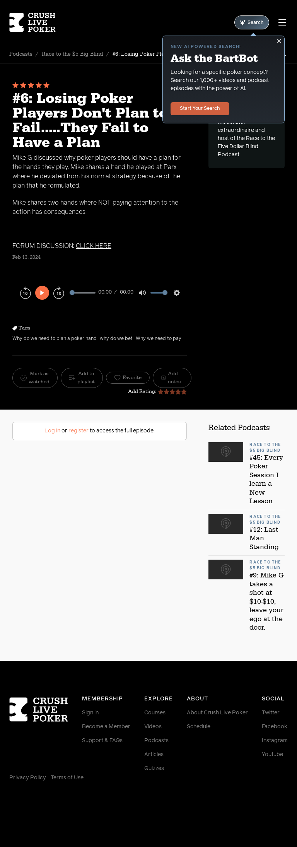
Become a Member (106, 726)
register (78, 431)
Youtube (272, 754)
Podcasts (20, 54)
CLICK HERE (93, 246)
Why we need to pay (158, 338)
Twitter (271, 713)
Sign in (90, 713)
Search (252, 23)
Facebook (274, 726)
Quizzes (154, 768)
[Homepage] (32, 22)
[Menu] (282, 22)
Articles (154, 754)
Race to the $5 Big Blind (72, 54)
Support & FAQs (102, 740)
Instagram (275, 740)
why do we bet (116, 338)
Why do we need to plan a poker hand (54, 338)
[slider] (83, 292)
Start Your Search (200, 108)
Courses (155, 713)
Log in (52, 431)
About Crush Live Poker (217, 713)
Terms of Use (67, 777)
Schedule (198, 726)
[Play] (42, 293)
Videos (153, 726)
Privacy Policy (27, 777)
